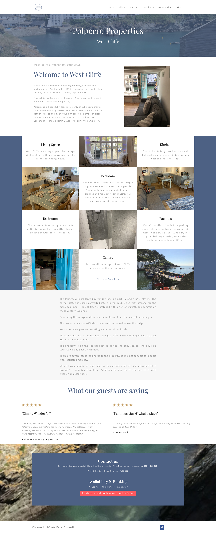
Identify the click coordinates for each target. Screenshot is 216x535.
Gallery (121, 7)
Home (111, 7)
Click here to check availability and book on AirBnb (108, 493)
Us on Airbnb (165, 7)
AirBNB (116, 466)
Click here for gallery (108, 279)
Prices (179, 7)
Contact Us (135, 7)
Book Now (149, 7)
